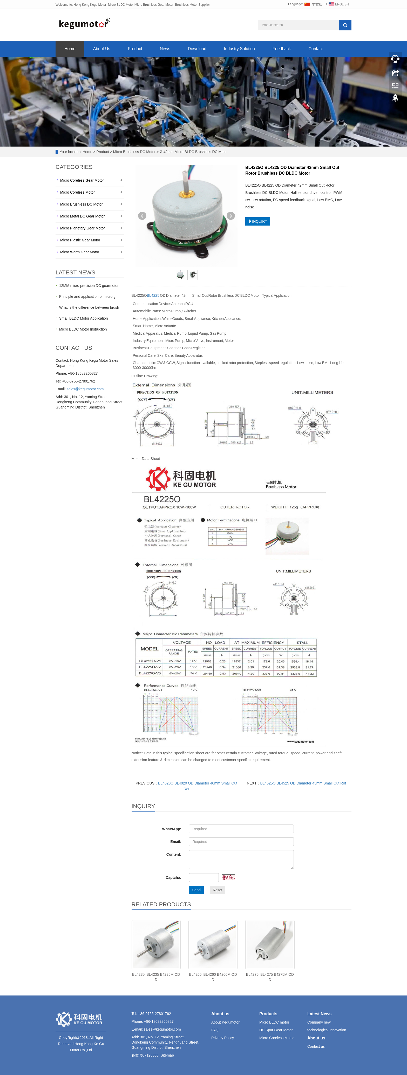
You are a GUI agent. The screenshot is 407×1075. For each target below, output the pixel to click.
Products (268, 1014)
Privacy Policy (222, 1038)
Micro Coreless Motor (77, 192)
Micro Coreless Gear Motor (82, 180)
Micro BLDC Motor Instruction (83, 329)
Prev (142, 216)
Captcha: (173, 877)
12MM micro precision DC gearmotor (89, 285)
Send (196, 890)
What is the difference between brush (89, 307)
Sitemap (167, 1055)
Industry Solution (239, 49)
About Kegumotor (225, 1022)
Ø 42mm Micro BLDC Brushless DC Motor (193, 152)
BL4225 (153, 295)
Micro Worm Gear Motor (79, 252)
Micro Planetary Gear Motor (82, 228)
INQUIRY (257, 221)
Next (231, 216)
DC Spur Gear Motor (276, 1030)
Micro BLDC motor (274, 1022)
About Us (101, 49)
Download (197, 49)
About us (220, 1014)
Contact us (316, 1046)
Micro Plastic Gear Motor (80, 240)
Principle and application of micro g (87, 296)
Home (70, 49)
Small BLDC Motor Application (83, 318)
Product (135, 49)
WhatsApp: (171, 829)
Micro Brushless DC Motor (134, 152)
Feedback (282, 49)
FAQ (215, 1030)
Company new (319, 1022)
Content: (173, 854)
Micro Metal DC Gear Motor (82, 216)
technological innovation (326, 1030)
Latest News (319, 1014)
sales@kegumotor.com (85, 389)
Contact (315, 49)
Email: (175, 842)
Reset (217, 890)
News (165, 49)
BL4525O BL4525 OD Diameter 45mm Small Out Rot (303, 783)
